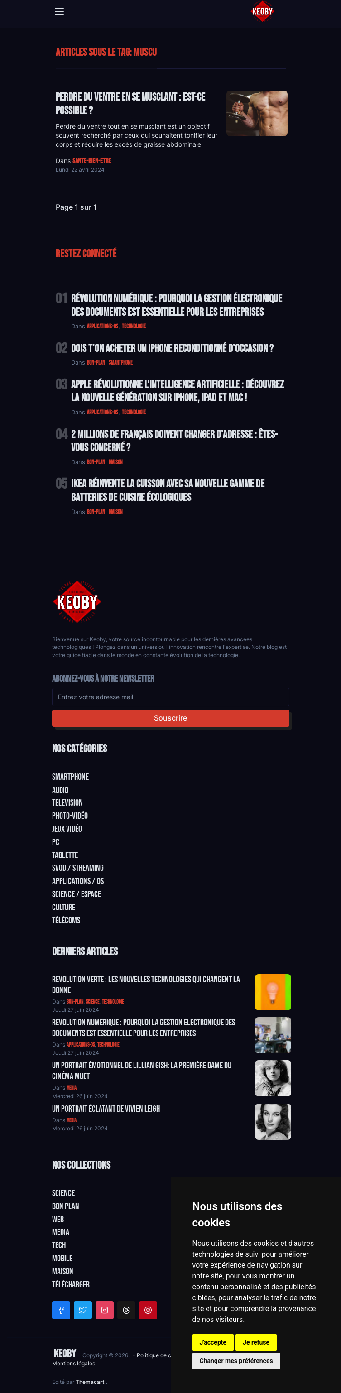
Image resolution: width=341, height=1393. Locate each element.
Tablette (65, 855)
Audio (60, 790)
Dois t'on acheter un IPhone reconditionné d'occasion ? (172, 348)
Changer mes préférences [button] (236, 1360)
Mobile (62, 1258)
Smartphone (70, 777)
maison (116, 462)
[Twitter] (83, 1310)
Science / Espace (76, 894)
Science (63, 1193)
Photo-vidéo (70, 816)
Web (58, 1219)
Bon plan (65, 1206)
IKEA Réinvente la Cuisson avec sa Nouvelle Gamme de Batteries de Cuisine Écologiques (167, 490)
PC (55, 842)
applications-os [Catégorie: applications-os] (81, 1045)
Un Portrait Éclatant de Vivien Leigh (106, 1109)
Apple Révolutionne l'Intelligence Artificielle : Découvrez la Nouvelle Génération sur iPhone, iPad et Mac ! (177, 391)
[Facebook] (61, 1310)
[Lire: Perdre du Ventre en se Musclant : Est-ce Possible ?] (257, 113)
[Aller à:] (273, 992)
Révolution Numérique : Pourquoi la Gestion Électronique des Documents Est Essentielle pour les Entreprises (176, 305)
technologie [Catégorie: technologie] (113, 1002)
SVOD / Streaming (78, 868)
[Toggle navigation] (59, 11)
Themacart (91, 1382)
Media (60, 1232)
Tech (59, 1245)
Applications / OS (78, 881)
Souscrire (170, 717)
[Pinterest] (148, 1310)
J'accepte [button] (213, 1342)
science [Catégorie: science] (92, 1002)
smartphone (121, 362)
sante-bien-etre (91, 161)
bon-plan (96, 362)
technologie (134, 326)
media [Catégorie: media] (72, 1088)
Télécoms (66, 920)
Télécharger (71, 1284)
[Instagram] (105, 1310)
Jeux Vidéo (67, 829)
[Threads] (126, 1310)
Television (67, 802)
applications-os (102, 326)
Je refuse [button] (256, 1342)
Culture (63, 907)
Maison (62, 1271)
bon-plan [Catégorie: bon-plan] (75, 1002)
